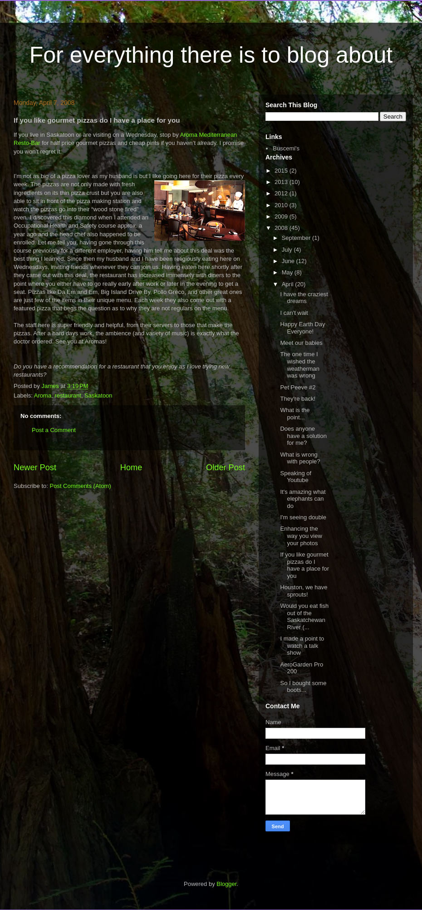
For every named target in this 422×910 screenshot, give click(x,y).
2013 (282, 182)
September (297, 237)
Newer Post (35, 467)
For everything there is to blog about (211, 55)
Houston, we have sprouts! (303, 591)
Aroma (42, 395)
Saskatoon (98, 395)
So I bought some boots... (303, 687)
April (288, 284)
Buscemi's (286, 148)
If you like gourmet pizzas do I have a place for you (304, 565)
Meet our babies (301, 342)
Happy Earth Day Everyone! (302, 328)
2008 (282, 227)
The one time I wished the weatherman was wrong (299, 365)
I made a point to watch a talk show (302, 645)
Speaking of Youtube (295, 477)
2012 (282, 193)
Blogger (226, 883)
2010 (282, 205)
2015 (282, 170)
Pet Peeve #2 (297, 387)
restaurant (67, 395)
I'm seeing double (303, 517)
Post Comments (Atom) (80, 485)
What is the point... (294, 414)
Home (131, 467)
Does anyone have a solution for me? (303, 435)
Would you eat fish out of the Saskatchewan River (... (304, 616)
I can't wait (294, 312)
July (288, 249)
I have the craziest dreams (304, 298)
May (288, 272)
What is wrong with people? (300, 458)
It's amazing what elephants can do (302, 498)
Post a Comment (54, 430)
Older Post (225, 467)
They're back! (297, 398)
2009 (282, 216)
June (289, 261)
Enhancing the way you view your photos (301, 535)
